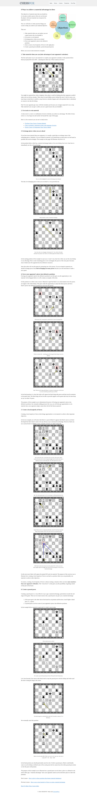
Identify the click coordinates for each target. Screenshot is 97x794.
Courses (60, 3)
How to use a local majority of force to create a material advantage (48, 782)
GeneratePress (56, 791)
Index (51, 3)
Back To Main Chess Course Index (30, 786)
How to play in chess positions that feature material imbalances (45, 778)
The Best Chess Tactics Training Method (35, 123)
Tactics (55, 3)
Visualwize (66, 3)
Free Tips (73, 3)
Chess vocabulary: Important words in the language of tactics (40, 125)
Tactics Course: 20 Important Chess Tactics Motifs (38, 127)
